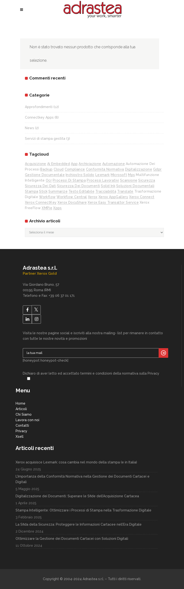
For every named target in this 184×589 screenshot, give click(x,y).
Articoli (21, 409)
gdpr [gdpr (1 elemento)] (157, 169)
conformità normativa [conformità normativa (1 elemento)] (105, 169)
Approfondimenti (38, 107)
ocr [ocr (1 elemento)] (49, 180)
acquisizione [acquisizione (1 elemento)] (35, 164)
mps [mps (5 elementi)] (131, 175)
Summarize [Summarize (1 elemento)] (58, 191)
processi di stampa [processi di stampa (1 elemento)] (69, 180)
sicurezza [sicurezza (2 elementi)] (146, 180)
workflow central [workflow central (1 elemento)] (72, 197)
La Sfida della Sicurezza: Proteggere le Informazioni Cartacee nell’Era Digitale (79, 524)
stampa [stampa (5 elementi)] (31, 191)
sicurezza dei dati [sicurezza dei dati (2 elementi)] (40, 186)
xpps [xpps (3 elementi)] (57, 208)
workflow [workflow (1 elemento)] (47, 197)
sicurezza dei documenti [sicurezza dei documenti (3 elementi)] (78, 186)
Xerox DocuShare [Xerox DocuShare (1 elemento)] (72, 202)
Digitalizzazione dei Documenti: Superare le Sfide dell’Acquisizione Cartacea (77, 496)
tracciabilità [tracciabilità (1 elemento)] (105, 191)
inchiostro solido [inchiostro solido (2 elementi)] (80, 175)
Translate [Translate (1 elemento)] (125, 191)
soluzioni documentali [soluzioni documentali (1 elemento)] (135, 186)
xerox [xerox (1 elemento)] (93, 197)
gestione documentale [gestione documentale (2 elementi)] (45, 175)
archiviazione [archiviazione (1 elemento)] (90, 164)
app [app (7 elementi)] (74, 164)
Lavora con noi (27, 420)
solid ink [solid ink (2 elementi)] (108, 186)
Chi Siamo (24, 414)
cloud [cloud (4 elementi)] (59, 169)
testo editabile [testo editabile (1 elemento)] (81, 191)
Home (20, 403)
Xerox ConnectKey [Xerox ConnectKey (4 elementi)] (41, 202)
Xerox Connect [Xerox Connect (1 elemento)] (141, 197)
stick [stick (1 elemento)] (43, 191)
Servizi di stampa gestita (45, 138)
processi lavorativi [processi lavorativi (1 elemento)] (103, 180)
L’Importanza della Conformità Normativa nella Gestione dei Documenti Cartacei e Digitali (83, 479)
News (29, 128)
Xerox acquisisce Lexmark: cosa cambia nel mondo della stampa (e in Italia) (76, 462)
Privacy (21, 431)
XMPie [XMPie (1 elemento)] (47, 208)
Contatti (22, 425)
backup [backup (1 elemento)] (46, 169)
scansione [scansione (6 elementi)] (129, 180)
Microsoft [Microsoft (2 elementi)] (119, 175)
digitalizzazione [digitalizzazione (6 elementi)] (138, 169)
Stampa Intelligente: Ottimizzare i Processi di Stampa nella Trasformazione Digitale (83, 510)
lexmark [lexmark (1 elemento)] (102, 175)
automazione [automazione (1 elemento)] (113, 164)
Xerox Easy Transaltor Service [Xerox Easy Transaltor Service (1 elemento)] (113, 202)
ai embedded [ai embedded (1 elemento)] (58, 164)
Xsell (19, 436)
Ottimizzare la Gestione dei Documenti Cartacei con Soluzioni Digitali (72, 538)
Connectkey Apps (39, 117)
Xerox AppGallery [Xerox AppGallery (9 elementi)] (113, 197)
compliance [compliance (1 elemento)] (75, 169)
